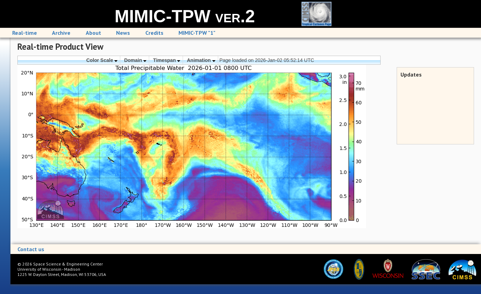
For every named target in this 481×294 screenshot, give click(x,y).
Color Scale (101, 60)
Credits (154, 32)
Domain (135, 60)
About (93, 32)
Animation (201, 60)
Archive (61, 32)
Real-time (24, 32)
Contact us (30, 249)
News (123, 32)
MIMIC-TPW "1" (196, 32)
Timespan (166, 60)
